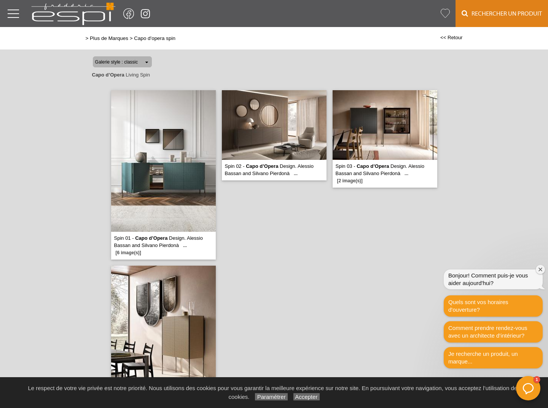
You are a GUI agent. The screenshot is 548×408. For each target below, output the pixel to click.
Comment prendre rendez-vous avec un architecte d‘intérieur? (487, 332)
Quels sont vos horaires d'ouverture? (478, 306)
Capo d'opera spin (154, 38)
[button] (528, 388)
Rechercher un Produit (502, 13)
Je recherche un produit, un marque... (483, 358)
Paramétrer (271, 397)
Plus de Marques (109, 38)
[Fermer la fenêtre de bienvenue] (540, 269)
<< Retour (451, 37)
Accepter (306, 397)
